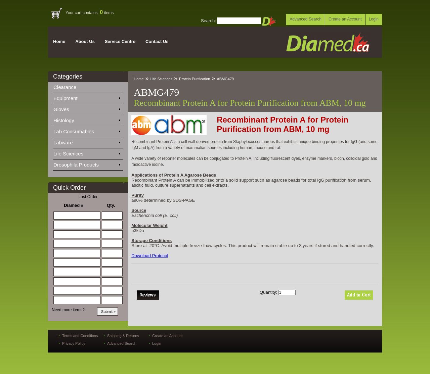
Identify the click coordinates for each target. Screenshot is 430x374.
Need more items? (68, 310)
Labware (86, 141)
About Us (85, 41)
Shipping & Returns (123, 336)
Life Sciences (86, 152)
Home (59, 41)
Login (374, 19)
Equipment (86, 97)
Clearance (69, 86)
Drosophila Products (86, 163)
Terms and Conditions (80, 336)
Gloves (86, 108)
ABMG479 (225, 79)
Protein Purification (194, 79)
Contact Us (157, 41)
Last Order (88, 196)
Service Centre (120, 41)
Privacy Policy (73, 343)
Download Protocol (149, 255)
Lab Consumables (86, 130)
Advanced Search (305, 19)
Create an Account (345, 19)
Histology (86, 119)
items (107, 12)
